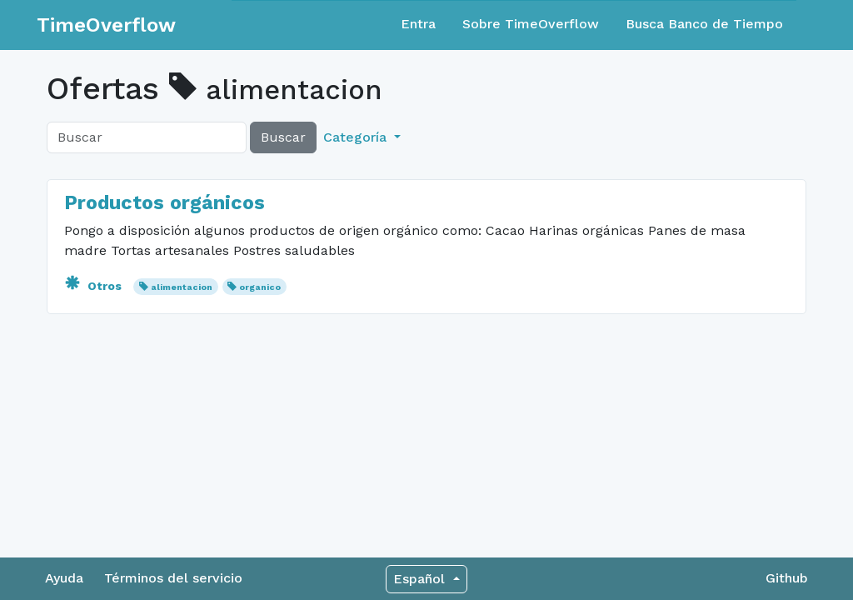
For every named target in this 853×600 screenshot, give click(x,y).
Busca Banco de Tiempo (704, 24)
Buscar (283, 137)
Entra (418, 24)
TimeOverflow (106, 25)
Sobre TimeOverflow (530, 24)
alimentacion (181, 287)
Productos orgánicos (164, 202)
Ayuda (64, 578)
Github (787, 578)
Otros (94, 285)
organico (260, 287)
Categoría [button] (357, 137)
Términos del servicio (173, 578)
